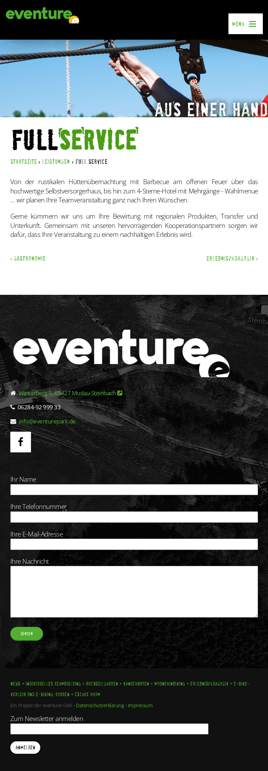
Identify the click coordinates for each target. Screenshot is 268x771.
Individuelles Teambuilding (53, 684)
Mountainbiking (169, 684)
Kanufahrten (136, 684)
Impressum (140, 705)
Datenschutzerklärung (100, 705)
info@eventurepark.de (47, 421)
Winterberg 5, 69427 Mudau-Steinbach (70, 393)
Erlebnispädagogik (209, 684)
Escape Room (87, 694)
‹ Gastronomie (28, 258)
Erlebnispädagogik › (232, 258)
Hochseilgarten (102, 684)
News (15, 684)
